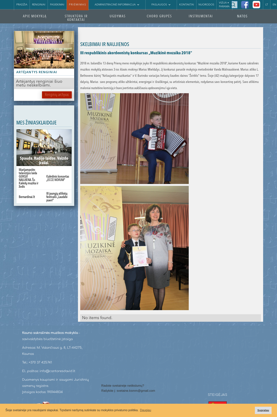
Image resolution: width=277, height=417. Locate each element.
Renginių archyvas (57, 95)
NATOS (242, 16)
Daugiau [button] (145, 410)
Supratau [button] (263, 410)
